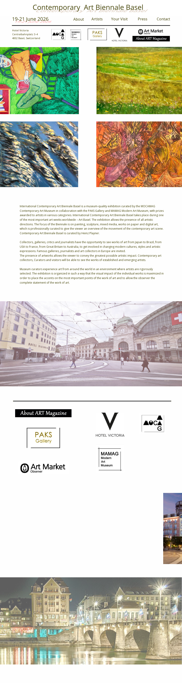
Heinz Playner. (90, 233)
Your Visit (119, 19)
